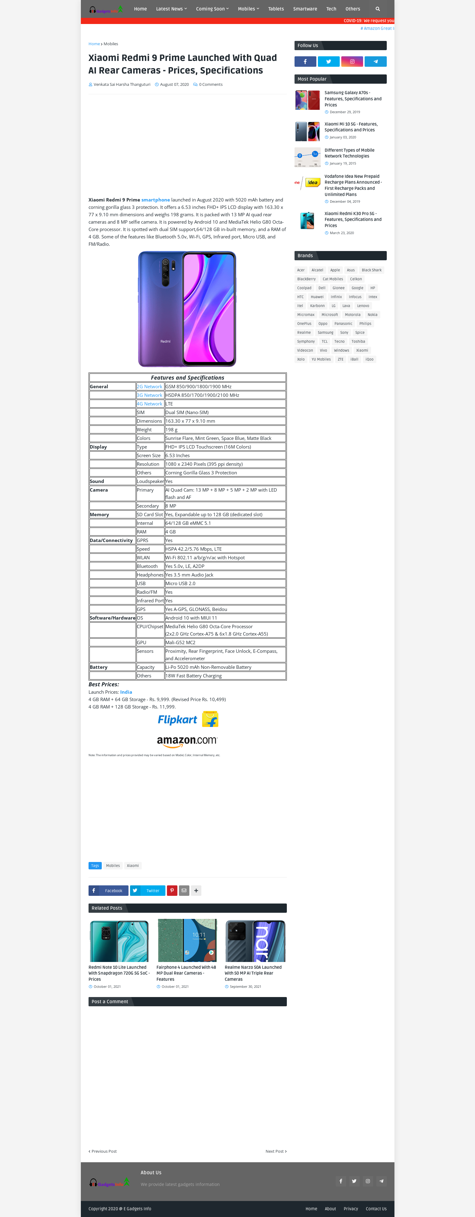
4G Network (149, 404)
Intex (373, 297)
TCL (324, 341)
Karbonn (317, 306)
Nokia (373, 315)
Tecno (339, 341)
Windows (341, 350)
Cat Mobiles (333, 279)
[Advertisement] (188, 145)
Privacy (351, 1208)
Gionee (339, 288)
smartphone (155, 200)
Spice (360, 332)
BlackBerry (306, 279)
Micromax (306, 315)
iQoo (370, 359)
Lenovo (363, 306)
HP (372, 288)
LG (333, 306)
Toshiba (358, 341)
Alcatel (317, 270)
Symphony (306, 341)
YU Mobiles (321, 359)
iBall (354, 359)
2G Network (149, 386)
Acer (301, 270)
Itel (300, 306)
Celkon (356, 279)
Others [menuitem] (353, 9)
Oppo (323, 323)
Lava (346, 306)
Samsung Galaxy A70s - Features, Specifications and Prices (353, 98)
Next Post (275, 1151)
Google (357, 288)
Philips (365, 323)
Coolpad (304, 288)
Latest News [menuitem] (169, 9)
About (330, 1208)
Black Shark (372, 270)
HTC (300, 297)
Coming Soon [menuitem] (210, 9)
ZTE (340, 359)
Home (94, 43)
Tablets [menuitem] (276, 9)
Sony (344, 332)
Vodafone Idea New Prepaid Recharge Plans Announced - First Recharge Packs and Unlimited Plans (353, 185)
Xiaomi (133, 866)
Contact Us (376, 1208)
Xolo (301, 359)
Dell (322, 288)
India (126, 692)
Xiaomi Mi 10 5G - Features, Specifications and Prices (351, 127)
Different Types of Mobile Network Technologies (349, 153)
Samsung (325, 332)
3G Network (149, 395)
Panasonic (343, 323)
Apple (335, 270)
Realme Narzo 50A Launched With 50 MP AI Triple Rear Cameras (253, 973)
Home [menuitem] (140, 9)
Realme (304, 332)
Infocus (355, 297)
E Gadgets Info (137, 1208)
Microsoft (330, 315)
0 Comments (211, 84)
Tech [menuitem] (331, 9)
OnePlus (304, 323)
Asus (351, 270)
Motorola (353, 315)
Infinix (336, 297)
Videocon (305, 350)
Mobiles (111, 43)
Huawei (317, 297)
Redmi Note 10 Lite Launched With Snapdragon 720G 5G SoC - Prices (119, 973)
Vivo (323, 350)
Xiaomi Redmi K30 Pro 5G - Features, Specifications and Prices (353, 219)
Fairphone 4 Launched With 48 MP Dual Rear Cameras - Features (186, 973)
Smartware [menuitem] (305, 9)
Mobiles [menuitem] (246, 9)
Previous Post (104, 1151)
